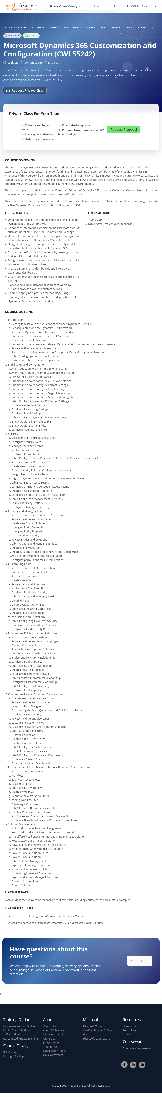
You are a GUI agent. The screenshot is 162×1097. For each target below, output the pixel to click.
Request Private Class (25, 90)
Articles (127, 1034)
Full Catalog (10, 1052)
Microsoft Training (94, 1026)
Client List (49, 1038)
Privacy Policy (51, 1042)
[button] (145, 6)
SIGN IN (133, 6)
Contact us (137, 960)
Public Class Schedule (16, 1030)
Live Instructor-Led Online (19, 1026)
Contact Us (50, 1026)
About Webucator (54, 1030)
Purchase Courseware (136, 1048)
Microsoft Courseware (96, 1038)
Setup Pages (130, 1030)
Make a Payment (53, 1055)
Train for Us (50, 1046)
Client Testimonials (54, 1034)
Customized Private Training (20, 1038)
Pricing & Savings (13, 1056)
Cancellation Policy (54, 1051)
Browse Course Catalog (65, 6)
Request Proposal (124, 131)
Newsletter (129, 1026)
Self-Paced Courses (15, 1034)
